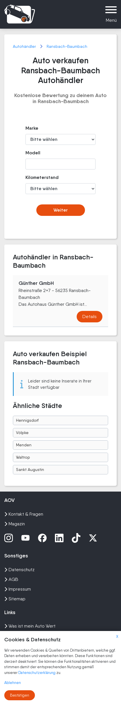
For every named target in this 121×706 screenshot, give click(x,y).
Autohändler (25, 46)
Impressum (17, 589)
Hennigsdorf (27, 420)
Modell (32, 152)
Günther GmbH (36, 283)
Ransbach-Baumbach (67, 46)
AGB (11, 579)
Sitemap (14, 599)
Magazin (14, 523)
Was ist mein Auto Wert (29, 626)
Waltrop (23, 457)
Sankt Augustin (30, 469)
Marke (31, 128)
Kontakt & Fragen (23, 514)
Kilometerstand (36, 177)
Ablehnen (12, 683)
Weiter (60, 210)
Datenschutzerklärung (37, 672)
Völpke (22, 432)
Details (89, 316)
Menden (23, 445)
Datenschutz (19, 569)
